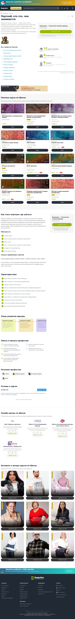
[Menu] (11, 8)
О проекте (40, 585)
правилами (22, 393)
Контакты (40, 587)
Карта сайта (41, 593)
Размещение (23, 585)
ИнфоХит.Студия (23, 591)
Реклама (22, 587)
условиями (14, 394)
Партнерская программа (25, 603)
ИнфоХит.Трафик (24, 593)
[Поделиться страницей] (69, 16)
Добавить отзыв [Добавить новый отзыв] (41, 389)
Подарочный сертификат (7, 598)
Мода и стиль (27, 536)
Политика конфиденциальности (45, 591)
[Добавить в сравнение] (22, 108)
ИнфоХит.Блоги (23, 598)
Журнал (3, 596)
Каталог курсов (5, 585)
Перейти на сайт (12, 433)
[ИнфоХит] (4, 8)
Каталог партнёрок (24, 606)
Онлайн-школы (5, 591)
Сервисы (22, 589)
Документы (40, 589)
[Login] (72, 8)
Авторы (3, 589)
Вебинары (3, 593)
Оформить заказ (55, 31)
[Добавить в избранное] (22, 105)
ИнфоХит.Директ (24, 596)
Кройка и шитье (2, 475)
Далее (12, 127)
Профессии (4, 587)
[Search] (58, 8)
